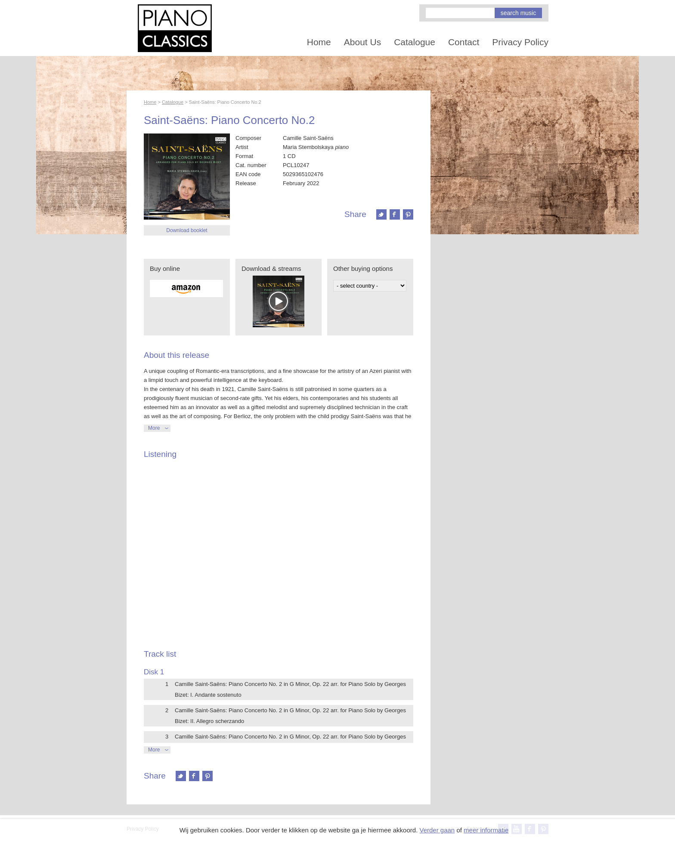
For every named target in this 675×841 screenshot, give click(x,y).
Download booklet (186, 230)
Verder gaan (437, 830)
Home (319, 42)
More (154, 428)
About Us (362, 42)
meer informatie (486, 830)
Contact (463, 42)
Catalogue (414, 42)
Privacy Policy (520, 42)
